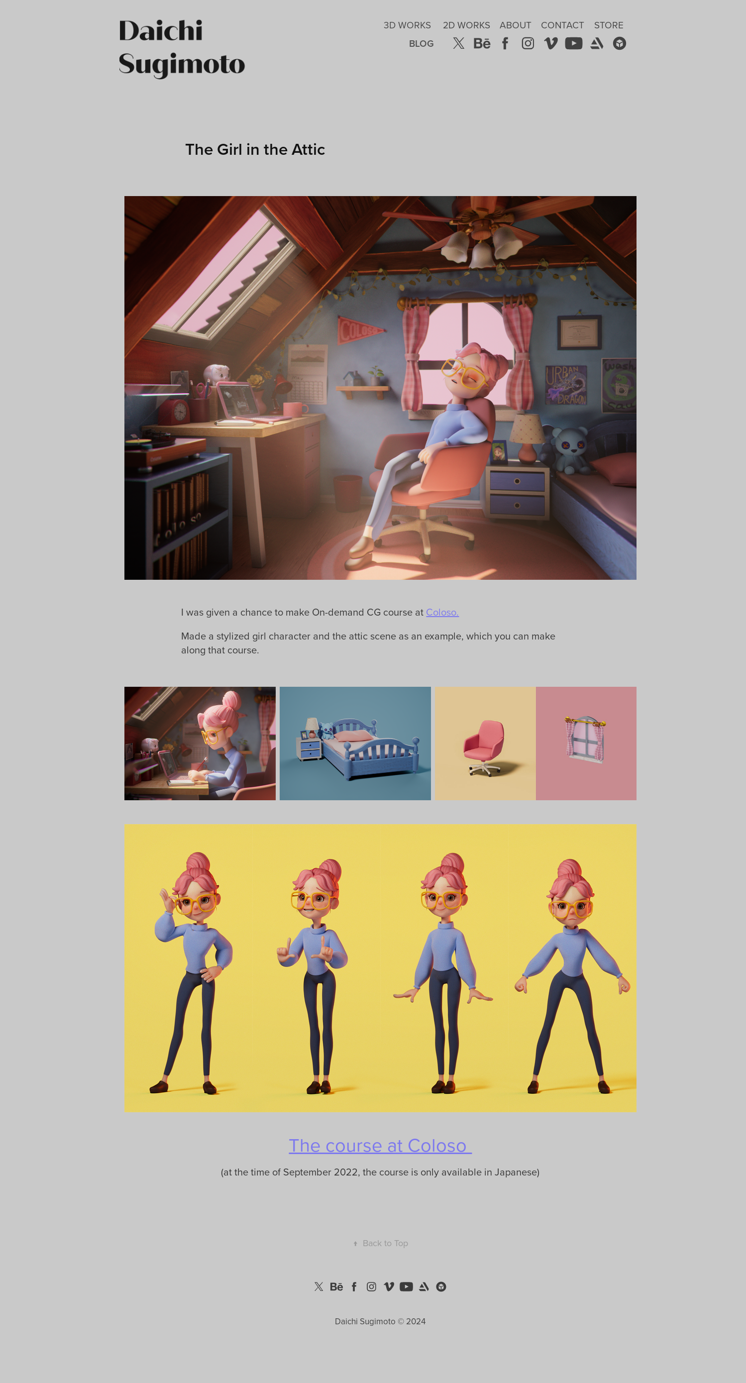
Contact (562, 24)
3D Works (407, 24)
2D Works (466, 24)
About (516, 24)
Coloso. (442, 612)
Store (609, 24)
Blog (421, 43)
